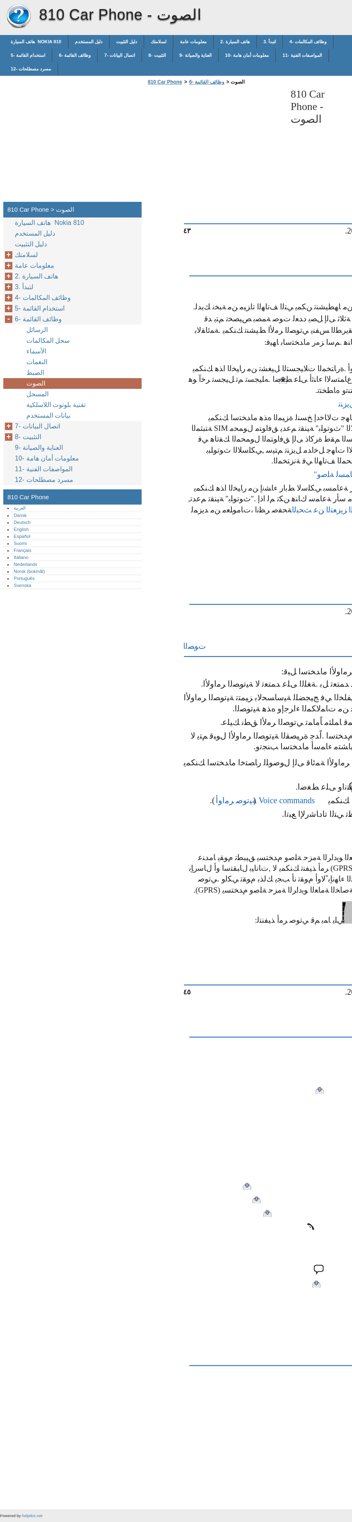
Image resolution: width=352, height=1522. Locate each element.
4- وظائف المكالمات (307, 41)
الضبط (35, 372)
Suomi (20, 543)
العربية (20, 507)
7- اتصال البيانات (119, 55)
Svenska (22, 585)
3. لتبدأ (269, 41)
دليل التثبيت (126, 41)
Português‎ (24, 578)
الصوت (35, 383)
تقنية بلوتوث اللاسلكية (56, 404)
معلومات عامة (193, 41)
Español (22, 536)
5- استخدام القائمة (28, 55)
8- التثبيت (157, 55)
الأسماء (36, 351)
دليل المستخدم (89, 41)
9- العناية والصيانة (195, 55)
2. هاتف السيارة (235, 41)
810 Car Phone (18, 16)
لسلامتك (158, 41)
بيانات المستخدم (48, 415)
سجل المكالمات (48, 340)
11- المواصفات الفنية (302, 55)
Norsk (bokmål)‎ (29, 571)
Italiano (21, 557)
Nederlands (25, 564)
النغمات (36, 361)
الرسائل (37, 329)
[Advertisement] (215, 145)
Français (22, 550)
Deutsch (22, 522)
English (21, 529)
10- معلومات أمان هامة (247, 55)
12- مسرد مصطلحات (31, 68)
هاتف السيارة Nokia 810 (36, 41)
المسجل (37, 393)
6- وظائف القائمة (75, 55)
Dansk (20, 515)
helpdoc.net (32, 1515)
